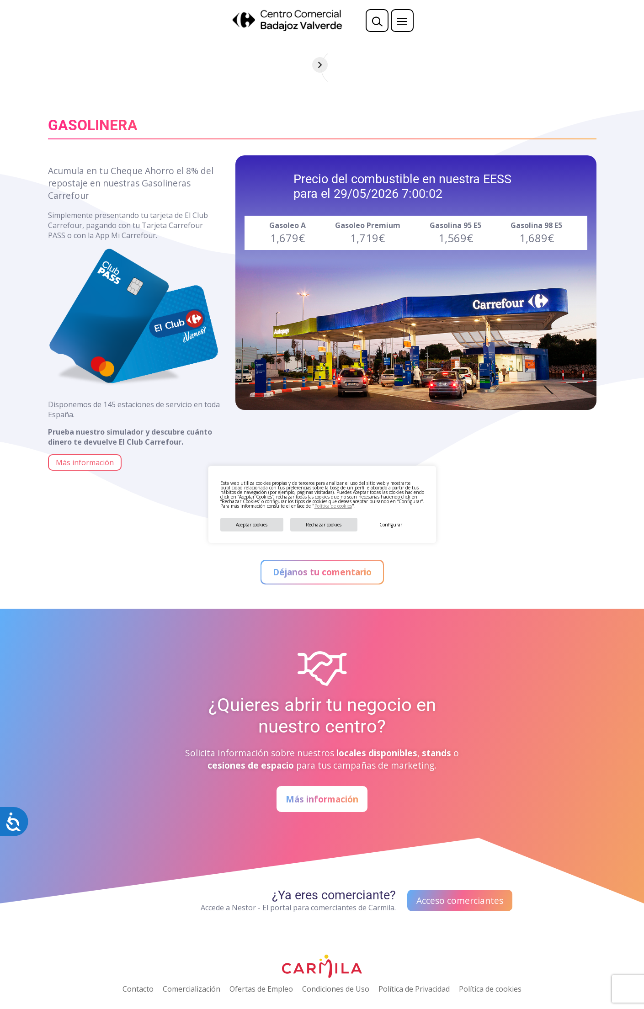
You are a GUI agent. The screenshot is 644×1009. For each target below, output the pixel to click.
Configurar (390, 524)
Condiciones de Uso (335, 989)
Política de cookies (333, 506)
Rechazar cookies (323, 524)
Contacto (138, 989)
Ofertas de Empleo (261, 989)
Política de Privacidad (414, 989)
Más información (85, 462)
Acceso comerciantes (459, 900)
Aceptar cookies (251, 524)
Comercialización (191, 989)
